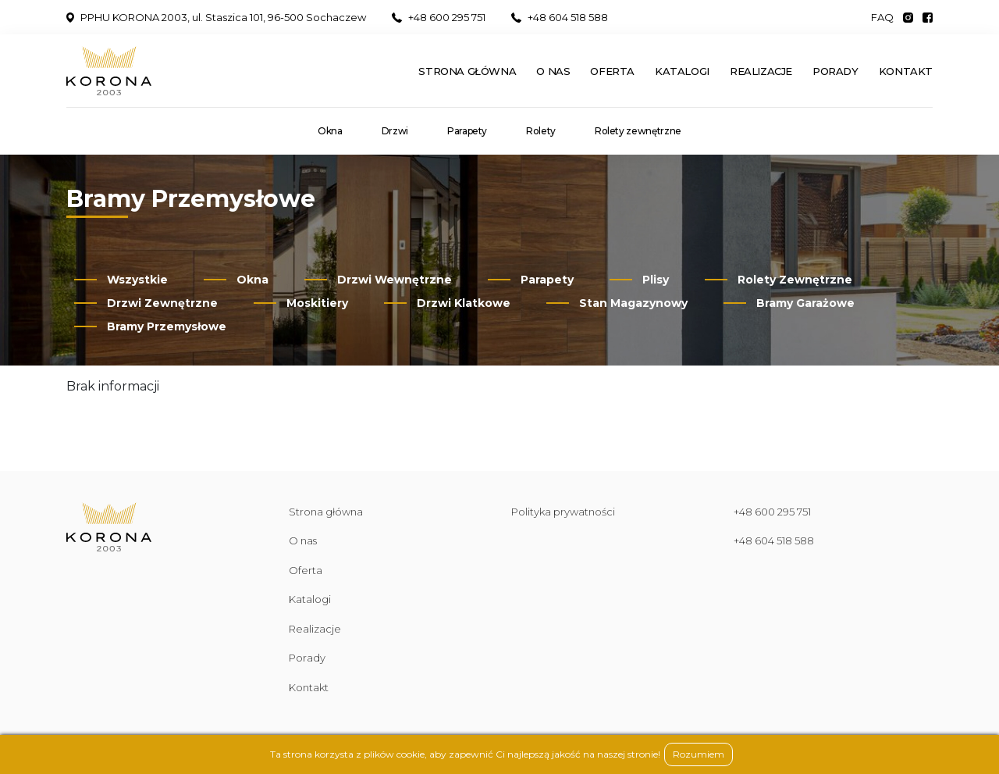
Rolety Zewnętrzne (795, 280)
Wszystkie (137, 280)
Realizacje (761, 71)
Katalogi (682, 71)
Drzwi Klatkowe (463, 303)
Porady (835, 71)
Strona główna (467, 71)
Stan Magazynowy (633, 303)
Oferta (612, 71)
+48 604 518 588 (559, 17)
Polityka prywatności (563, 511)
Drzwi (395, 131)
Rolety (541, 131)
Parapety (467, 131)
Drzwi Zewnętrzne (162, 303)
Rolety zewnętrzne (638, 131)
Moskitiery (317, 303)
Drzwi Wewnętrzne (394, 280)
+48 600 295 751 (438, 17)
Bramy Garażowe (805, 303)
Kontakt (906, 71)
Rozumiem (698, 754)
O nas (553, 71)
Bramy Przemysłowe (166, 326)
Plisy (655, 280)
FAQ (882, 17)
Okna (330, 131)
